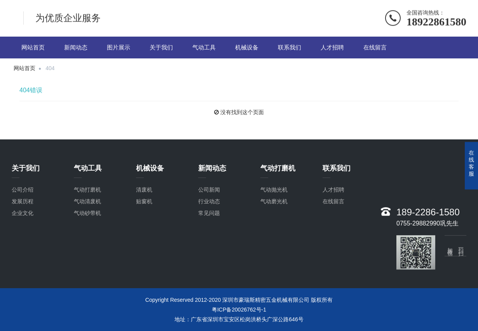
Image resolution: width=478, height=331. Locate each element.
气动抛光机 (274, 196)
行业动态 (209, 207)
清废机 (144, 196)
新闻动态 (75, 47)
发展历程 (22, 207)
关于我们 (161, 47)
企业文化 (22, 219)
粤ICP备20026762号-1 (239, 309)
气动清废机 (87, 207)
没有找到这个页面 (242, 112)
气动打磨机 (87, 196)
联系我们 (289, 47)
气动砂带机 (87, 219)
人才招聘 (332, 47)
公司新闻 (209, 196)
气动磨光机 (274, 207)
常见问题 (209, 219)
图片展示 (118, 47)
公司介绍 (22, 196)
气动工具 (204, 47)
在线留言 (375, 47)
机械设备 (246, 47)
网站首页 (33, 47)
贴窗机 (144, 207)
